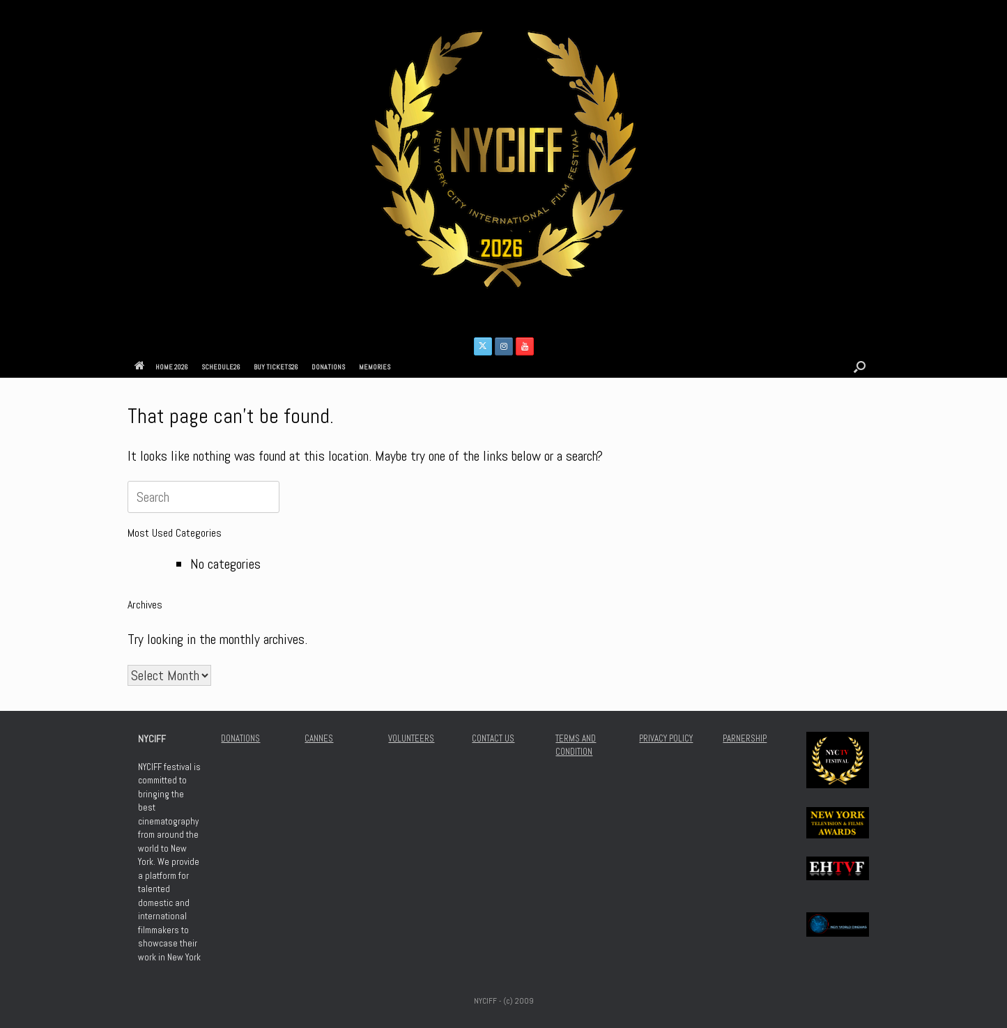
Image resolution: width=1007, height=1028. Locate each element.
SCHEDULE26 (220, 366)
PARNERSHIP (745, 738)
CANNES (319, 738)
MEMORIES (374, 366)
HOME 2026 (160, 366)
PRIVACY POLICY (666, 738)
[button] (859, 366)
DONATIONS (328, 366)
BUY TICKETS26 (276, 366)
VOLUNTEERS (411, 738)
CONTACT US (493, 738)
